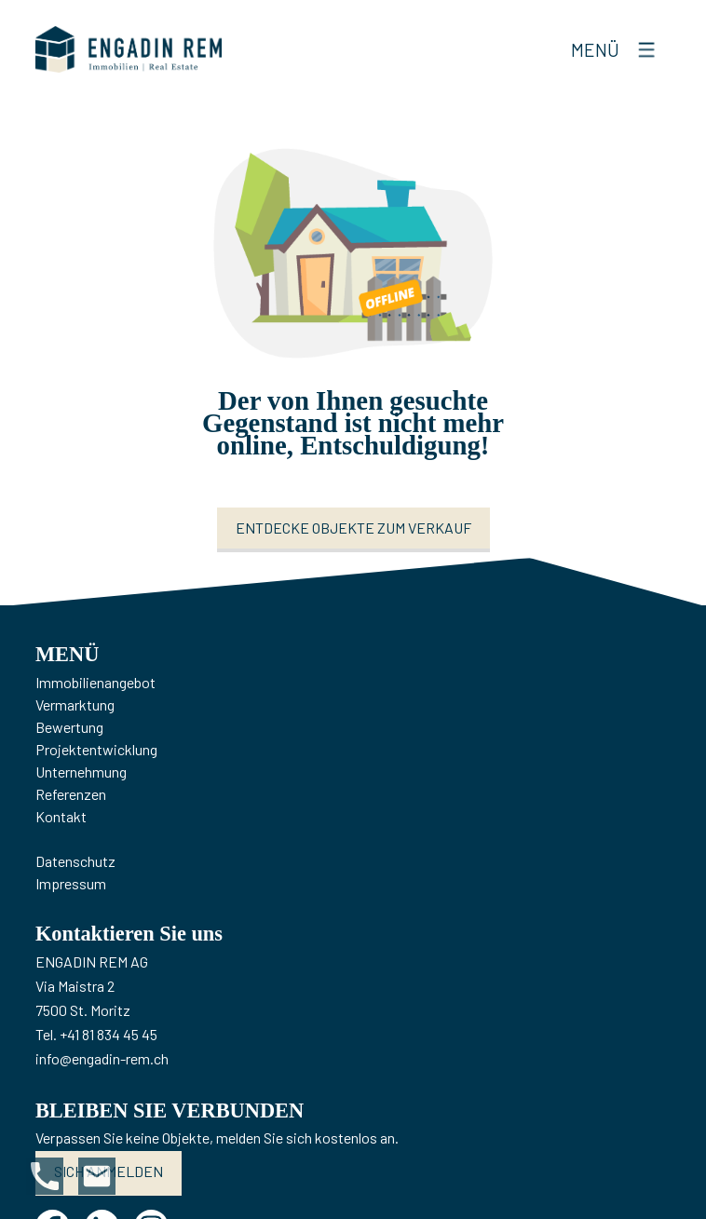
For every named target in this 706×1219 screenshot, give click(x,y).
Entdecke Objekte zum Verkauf (353, 527)
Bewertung (69, 727)
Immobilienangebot (95, 682)
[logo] (128, 49)
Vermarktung (75, 704)
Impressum (70, 883)
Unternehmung (81, 771)
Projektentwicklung (96, 749)
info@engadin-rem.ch (102, 1058)
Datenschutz (75, 861)
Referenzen (70, 794)
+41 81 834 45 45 (108, 1034)
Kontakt (61, 816)
